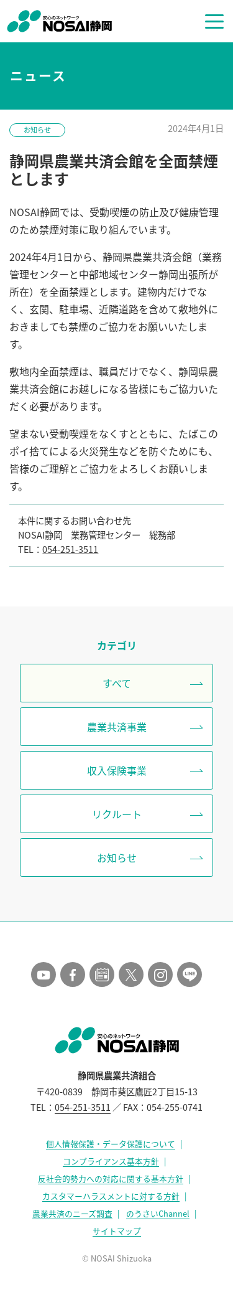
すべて (117, 683)
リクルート (117, 813)
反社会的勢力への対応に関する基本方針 (110, 1178)
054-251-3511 (70, 549)
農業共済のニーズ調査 (72, 1213)
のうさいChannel (158, 1213)
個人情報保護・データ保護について (110, 1143)
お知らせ (37, 130)
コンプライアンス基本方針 (111, 1161)
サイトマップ (117, 1231)
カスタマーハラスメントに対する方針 (111, 1196)
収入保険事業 (117, 770)
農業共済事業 (117, 726)
